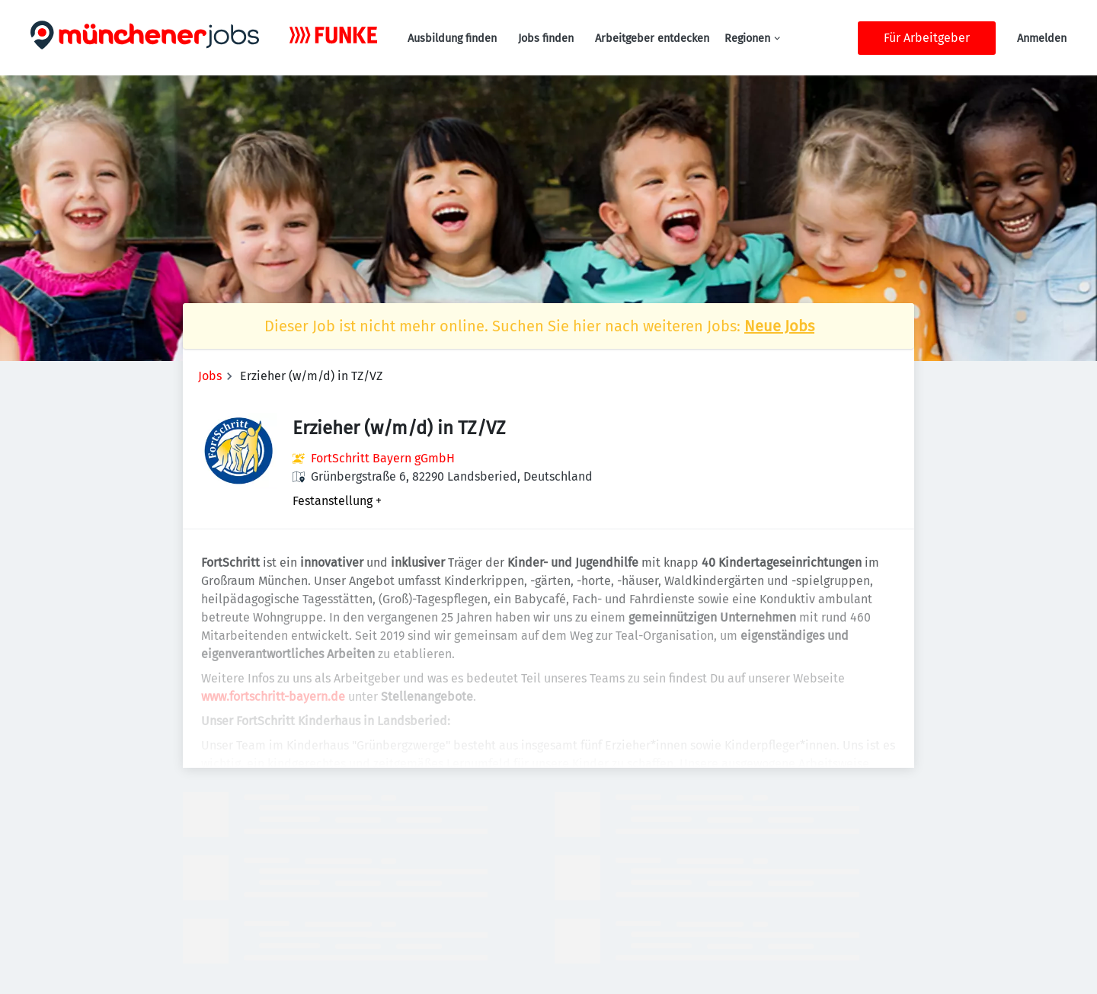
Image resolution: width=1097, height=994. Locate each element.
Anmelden (1042, 38)
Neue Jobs (779, 326)
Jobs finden (546, 38)
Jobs (210, 376)
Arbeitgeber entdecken (652, 38)
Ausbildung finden (452, 38)
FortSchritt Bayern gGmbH (383, 458)
